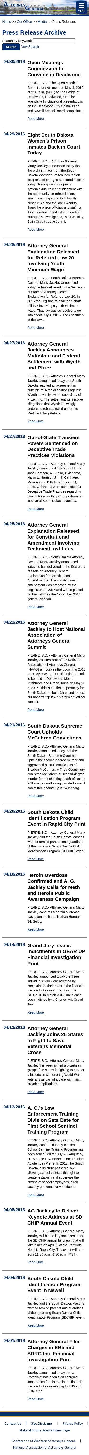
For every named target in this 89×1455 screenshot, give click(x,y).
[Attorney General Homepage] (24, 11)
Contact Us (12, 1423)
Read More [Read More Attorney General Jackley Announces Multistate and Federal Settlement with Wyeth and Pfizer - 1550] (35, 421)
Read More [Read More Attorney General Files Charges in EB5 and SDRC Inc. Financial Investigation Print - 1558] (35, 1399)
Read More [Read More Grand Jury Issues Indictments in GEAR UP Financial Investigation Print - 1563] (35, 1012)
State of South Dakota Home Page (44, 1430)
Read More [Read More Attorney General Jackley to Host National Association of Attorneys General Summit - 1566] (35, 710)
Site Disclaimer (42, 1423)
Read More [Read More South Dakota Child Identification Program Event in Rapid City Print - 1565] (35, 859)
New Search (30, 47)
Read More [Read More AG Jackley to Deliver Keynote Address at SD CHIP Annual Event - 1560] (35, 1262)
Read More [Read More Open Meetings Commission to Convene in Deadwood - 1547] (35, 119)
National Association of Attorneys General (44, 1447)
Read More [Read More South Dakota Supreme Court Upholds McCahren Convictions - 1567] (35, 796)
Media (42, 21)
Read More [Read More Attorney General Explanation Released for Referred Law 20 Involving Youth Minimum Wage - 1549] (35, 327)
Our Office (24, 21)
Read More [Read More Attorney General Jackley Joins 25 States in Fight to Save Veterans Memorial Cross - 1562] (35, 1092)
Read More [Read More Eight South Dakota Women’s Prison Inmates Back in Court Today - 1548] (35, 229)
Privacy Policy (73, 1423)
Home (6, 21)
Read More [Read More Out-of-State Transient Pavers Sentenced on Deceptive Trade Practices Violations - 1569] (35, 509)
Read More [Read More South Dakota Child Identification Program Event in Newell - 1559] (35, 1325)
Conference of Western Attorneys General (43, 1441)
